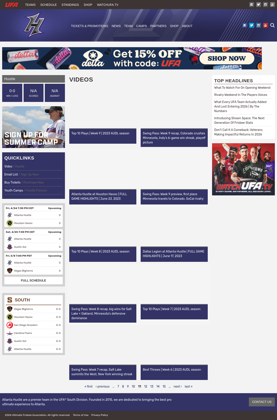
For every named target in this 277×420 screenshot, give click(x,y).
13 (151, 386)
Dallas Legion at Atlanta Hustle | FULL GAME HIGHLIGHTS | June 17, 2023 (173, 254)
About (187, 26)
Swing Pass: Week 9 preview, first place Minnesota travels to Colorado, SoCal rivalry (173, 196)
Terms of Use (81, 415)
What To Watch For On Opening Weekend (242, 88)
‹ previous (103, 386)
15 (164, 386)
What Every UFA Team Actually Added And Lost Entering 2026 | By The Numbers (240, 106)
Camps (141, 26)
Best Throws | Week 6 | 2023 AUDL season (172, 370)
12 (145, 386)
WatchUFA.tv (107, 4)
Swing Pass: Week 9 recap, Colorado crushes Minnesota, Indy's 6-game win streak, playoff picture (174, 138)
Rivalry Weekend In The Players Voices (240, 95)
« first (89, 386)
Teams (30, 4)
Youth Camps (13, 190)
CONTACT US (262, 402)
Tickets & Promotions (89, 26)
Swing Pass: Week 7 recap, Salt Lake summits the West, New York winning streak (101, 372)
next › (178, 386)
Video (8, 166)
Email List (11, 174)
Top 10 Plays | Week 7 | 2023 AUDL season (172, 309)
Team (128, 26)
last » (189, 386)
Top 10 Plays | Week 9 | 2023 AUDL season (100, 133)
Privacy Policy (99, 415)
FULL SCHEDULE (33, 280)
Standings (70, 4)
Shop (88, 4)
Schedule (48, 4)
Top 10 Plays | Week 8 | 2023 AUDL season (100, 251)
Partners (158, 26)
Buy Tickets (12, 182)
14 (158, 386)
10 (133, 386)
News (116, 26)
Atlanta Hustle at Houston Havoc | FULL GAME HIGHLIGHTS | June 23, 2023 (99, 196)
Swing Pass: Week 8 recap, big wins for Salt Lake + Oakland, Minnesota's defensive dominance (101, 313)
